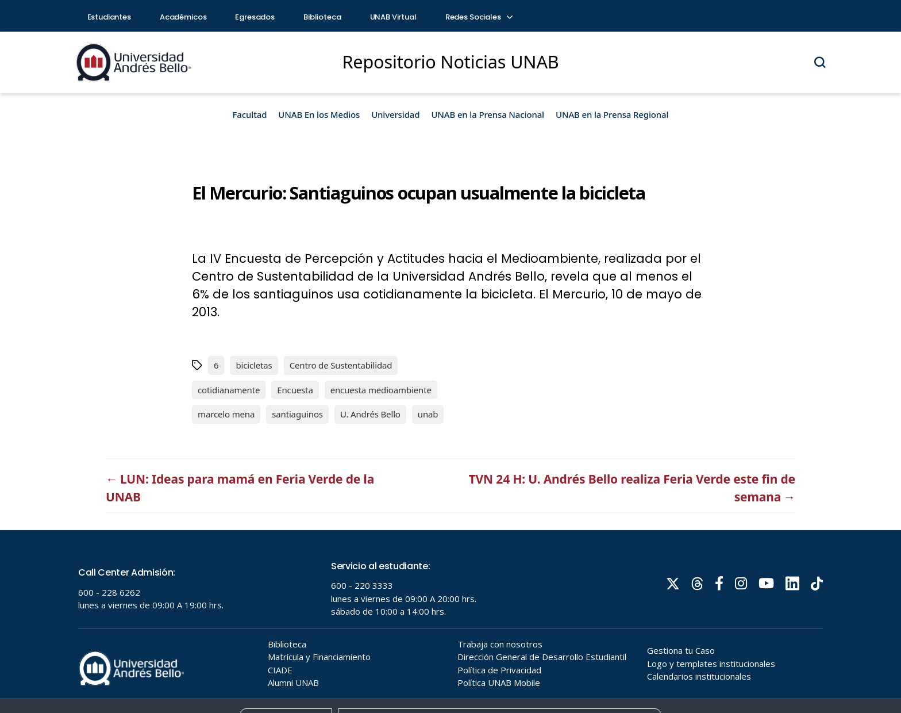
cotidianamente (229, 390)
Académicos (183, 17)
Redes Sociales (478, 17)
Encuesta (295, 390)
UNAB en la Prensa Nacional (487, 114)
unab (428, 414)
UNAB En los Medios (319, 114)
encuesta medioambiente (381, 390)
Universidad (395, 114)
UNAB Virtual (393, 17)
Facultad (250, 114)
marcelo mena (226, 414)
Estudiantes (109, 17)
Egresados (255, 17)
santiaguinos (297, 414)
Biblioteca (322, 17)
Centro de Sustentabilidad (341, 365)
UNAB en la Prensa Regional (612, 114)
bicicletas (254, 365)
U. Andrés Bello (370, 414)
